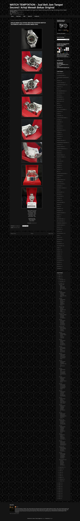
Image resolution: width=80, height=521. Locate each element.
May (60, 474)
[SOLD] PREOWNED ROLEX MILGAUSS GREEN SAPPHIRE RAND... (62, 302)
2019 (59, 489)
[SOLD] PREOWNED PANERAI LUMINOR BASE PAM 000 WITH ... (62, 294)
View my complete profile (14, 513)
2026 (59, 274)
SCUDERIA (59, 229)
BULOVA (58, 105)
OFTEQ (58, 198)
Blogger (51, 518)
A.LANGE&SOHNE (60, 75)
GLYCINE (59, 150)
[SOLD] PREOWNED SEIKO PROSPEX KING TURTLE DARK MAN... (62, 400)
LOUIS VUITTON (60, 183)
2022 (59, 484)
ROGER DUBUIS (60, 225)
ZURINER (59, 268)
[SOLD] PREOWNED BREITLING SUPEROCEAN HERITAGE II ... (62, 443)
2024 (59, 278)
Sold (24, 16)
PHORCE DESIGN (60, 212)
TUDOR (58, 251)
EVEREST (59, 134)
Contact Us (36, 16)
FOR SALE (18, 16)
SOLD (18, 227)
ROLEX (58, 227)
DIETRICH (59, 128)
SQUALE (59, 241)
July (60, 470)
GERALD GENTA (60, 146)
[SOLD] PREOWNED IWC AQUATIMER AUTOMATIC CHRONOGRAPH (62, 372)
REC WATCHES (60, 220)
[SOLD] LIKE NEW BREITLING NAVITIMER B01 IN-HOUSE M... (62, 287)
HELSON (59, 163)
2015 (59, 496)
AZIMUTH (59, 86)
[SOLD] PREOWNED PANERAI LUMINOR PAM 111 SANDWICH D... (62, 363)
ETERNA (59, 132)
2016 (59, 495)
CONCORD (59, 121)
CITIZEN (58, 119)
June (60, 472)
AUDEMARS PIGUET (61, 84)
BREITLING (59, 101)
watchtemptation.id (15, 13)
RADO (58, 216)
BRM (58, 103)
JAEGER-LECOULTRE (61, 173)
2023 (59, 483)
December (61, 279)
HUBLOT (59, 169)
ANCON (58, 80)
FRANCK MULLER (60, 140)
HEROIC (58, 167)
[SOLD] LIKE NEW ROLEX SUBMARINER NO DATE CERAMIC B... (62, 449)
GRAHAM (59, 152)
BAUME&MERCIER (61, 90)
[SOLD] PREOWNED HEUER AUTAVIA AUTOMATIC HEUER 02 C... (62, 342)
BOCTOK (15, 227)
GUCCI (58, 159)
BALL (58, 88)
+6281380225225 (20, 12)
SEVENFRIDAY (60, 233)
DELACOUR (59, 126)
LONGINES (59, 181)
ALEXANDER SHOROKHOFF (63, 77)
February (61, 479)
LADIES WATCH (60, 179)
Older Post (50, 233)
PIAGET (58, 214)
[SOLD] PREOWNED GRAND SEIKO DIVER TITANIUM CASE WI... (62, 335)
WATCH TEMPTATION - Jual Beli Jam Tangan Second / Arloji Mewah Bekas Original (36, 6)
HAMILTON (59, 161)
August (60, 468)
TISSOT (58, 249)
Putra (17, 506)
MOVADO (59, 194)
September (61, 467)
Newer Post (13, 233)
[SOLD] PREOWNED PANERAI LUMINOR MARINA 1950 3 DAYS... (62, 379)
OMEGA (58, 200)
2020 (59, 488)
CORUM (58, 123)
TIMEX (58, 247)
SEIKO (58, 231)
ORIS (58, 206)
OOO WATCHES (60, 202)
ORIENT (58, 204)
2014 (59, 498)
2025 (59, 276)
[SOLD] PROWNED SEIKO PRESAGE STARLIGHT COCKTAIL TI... (62, 436)
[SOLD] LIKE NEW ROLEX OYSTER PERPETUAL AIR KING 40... (62, 422)
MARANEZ (59, 185)
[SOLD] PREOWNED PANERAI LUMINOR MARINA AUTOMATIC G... (62, 408)
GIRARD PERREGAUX (61, 148)
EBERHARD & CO (60, 130)
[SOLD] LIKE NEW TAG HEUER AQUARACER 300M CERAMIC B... (62, 309)
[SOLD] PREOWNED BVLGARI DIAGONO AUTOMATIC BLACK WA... (62, 322)
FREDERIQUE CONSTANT (62, 142)
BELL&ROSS (59, 93)
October (61, 283)
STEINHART (59, 243)
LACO (58, 177)
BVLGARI (59, 107)
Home (12, 16)
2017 (59, 493)
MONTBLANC (59, 192)
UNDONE (59, 256)
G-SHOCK (59, 144)
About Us (30, 16)
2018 (59, 491)
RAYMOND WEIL (60, 218)
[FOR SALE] (59, 73)
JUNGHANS (59, 175)
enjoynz (43, 518)
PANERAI (59, 208)
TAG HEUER (59, 245)
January (61, 480)
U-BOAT (58, 254)
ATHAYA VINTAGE (60, 82)
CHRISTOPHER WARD (61, 117)
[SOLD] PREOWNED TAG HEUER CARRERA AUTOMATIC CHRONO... (62, 455)
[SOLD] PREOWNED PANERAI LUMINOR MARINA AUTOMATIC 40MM (62, 429)
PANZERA (59, 210)
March (60, 477)
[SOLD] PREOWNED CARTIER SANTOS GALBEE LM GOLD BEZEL (62, 393)
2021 (59, 486)
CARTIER (59, 111)
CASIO (58, 113)
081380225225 (34, 223)
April (60, 475)
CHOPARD (59, 115)
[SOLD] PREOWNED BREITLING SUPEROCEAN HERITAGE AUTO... (62, 415)
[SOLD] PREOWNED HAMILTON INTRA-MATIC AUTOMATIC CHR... (62, 356)
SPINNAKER (59, 239)
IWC (58, 171)
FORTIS (58, 138)
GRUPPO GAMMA (60, 156)
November (61, 281)
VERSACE (59, 258)
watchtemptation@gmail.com (18, 14)
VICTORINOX (59, 260)
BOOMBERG (59, 97)
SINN (58, 235)
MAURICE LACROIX (61, 187)
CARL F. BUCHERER (61, 109)
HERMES (59, 165)
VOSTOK (59, 262)
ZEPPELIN (59, 266)
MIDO (58, 190)
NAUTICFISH (59, 196)
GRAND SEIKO (60, 154)
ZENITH (58, 264)
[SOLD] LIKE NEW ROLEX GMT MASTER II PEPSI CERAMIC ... (62, 328)
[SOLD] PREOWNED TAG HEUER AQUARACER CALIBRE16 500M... (62, 386)
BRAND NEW (59, 99)
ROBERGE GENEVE (61, 223)
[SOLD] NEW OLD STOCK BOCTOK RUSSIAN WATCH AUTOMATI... (62, 462)
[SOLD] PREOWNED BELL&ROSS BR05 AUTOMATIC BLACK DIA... (62, 349)
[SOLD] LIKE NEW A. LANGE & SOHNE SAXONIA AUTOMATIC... (62, 315)
